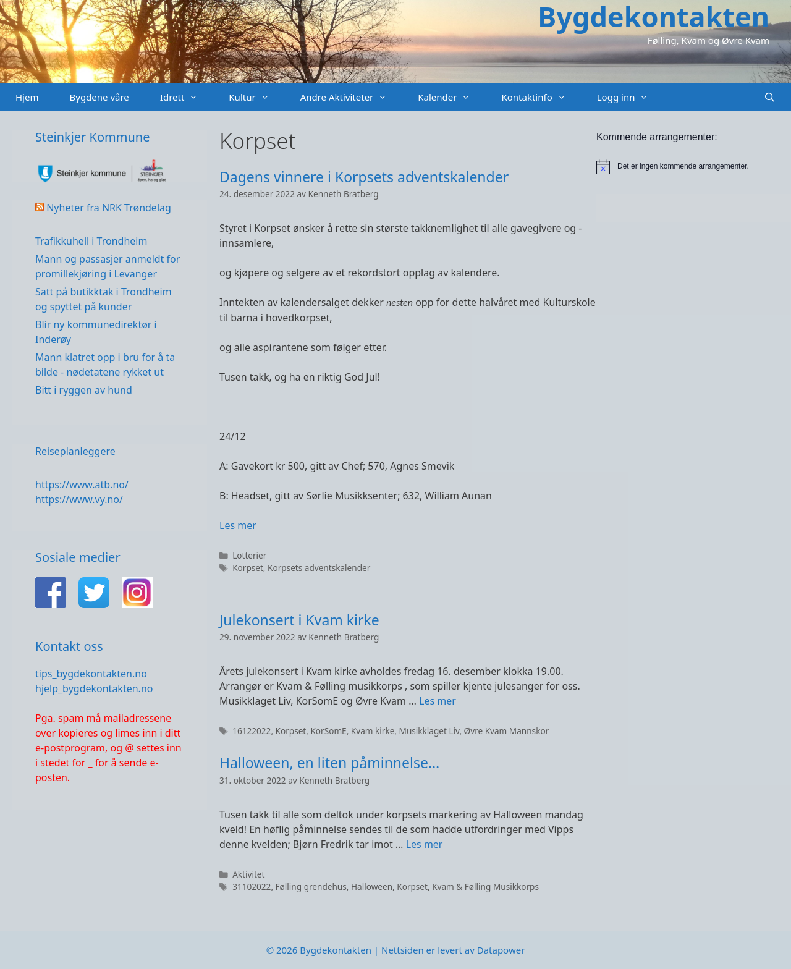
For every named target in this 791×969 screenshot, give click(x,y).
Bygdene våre (99, 97)
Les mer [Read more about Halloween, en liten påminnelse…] (424, 844)
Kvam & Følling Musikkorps (485, 886)
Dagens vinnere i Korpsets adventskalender (364, 177)
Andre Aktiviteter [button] (351, 97)
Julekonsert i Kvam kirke (299, 620)
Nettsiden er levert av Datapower (453, 950)
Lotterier (249, 555)
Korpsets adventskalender (319, 567)
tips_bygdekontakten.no (91, 673)
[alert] (693, 166)
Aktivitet (248, 874)
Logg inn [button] (630, 97)
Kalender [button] (452, 97)
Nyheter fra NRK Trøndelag (108, 207)
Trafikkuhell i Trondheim (91, 241)
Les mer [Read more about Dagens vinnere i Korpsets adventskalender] (237, 525)
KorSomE (328, 731)
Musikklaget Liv (429, 731)
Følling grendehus (311, 886)
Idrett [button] (187, 97)
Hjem (26, 97)
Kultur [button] (256, 97)
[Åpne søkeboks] (769, 97)
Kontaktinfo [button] (541, 97)
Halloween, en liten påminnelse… (329, 762)
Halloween (371, 886)
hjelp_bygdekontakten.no (94, 688)
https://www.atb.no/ (82, 484)
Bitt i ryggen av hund (83, 390)
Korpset (247, 567)
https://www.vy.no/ (79, 499)
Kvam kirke (373, 731)
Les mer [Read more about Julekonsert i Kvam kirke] (437, 701)
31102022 (251, 886)
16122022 (251, 731)
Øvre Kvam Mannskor (506, 731)
